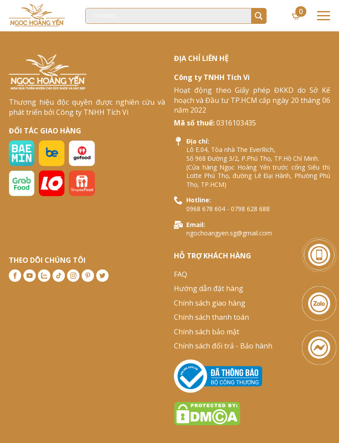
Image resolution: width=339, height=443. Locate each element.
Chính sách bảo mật (206, 332)
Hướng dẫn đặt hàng (208, 288)
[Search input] (170, 15)
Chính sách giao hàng (209, 303)
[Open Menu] (323, 16)
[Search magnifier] (258, 15)
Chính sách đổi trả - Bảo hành (223, 346)
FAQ (180, 274)
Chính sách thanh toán (211, 317)
